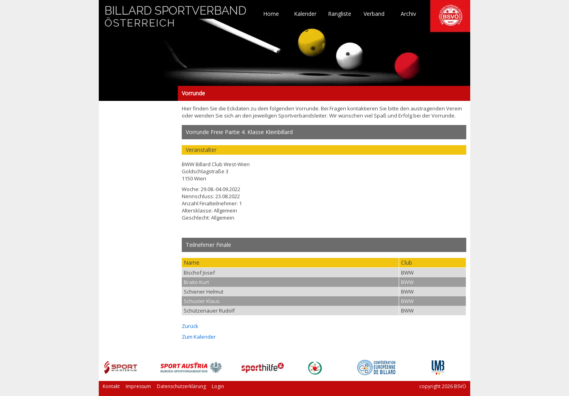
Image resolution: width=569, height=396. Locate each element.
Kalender (305, 13)
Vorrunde (138, 93)
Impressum (138, 386)
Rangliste (339, 13)
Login (218, 386)
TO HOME (176, 20)
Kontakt (111, 386)
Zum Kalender (199, 336)
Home (271, 13)
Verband (374, 13)
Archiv (408, 13)
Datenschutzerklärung (181, 386)
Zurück (190, 326)
